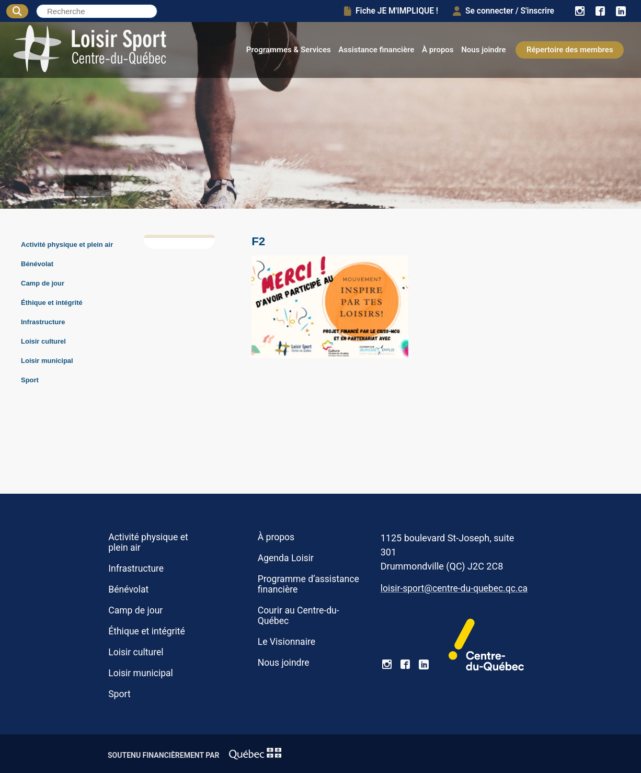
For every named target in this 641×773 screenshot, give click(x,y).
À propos (438, 49)
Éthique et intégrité (52, 302)
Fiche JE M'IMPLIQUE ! (391, 11)
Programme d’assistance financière (308, 584)
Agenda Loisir (286, 558)
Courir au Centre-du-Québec (298, 615)
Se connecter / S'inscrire (503, 11)
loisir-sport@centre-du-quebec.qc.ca (454, 588)
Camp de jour (42, 283)
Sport (30, 380)
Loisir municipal (47, 361)
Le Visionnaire (286, 641)
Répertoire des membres (569, 49)
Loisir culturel (43, 341)
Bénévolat (37, 264)
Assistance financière (376, 49)
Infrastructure (43, 322)
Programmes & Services (288, 49)
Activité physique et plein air (67, 244)
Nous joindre (483, 49)
